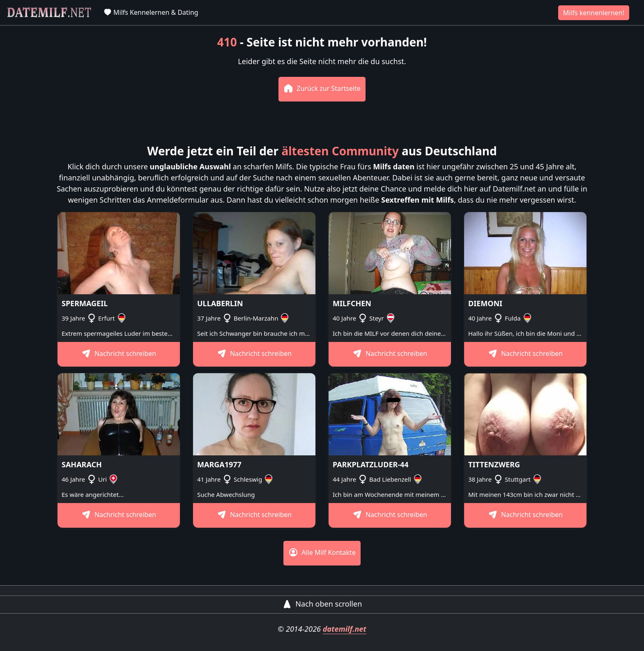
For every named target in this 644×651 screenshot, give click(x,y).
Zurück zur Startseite (322, 88)
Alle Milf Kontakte (322, 552)
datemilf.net (344, 629)
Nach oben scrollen (322, 604)
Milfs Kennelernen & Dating (151, 12)
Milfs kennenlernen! (593, 12)
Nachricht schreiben (118, 353)
